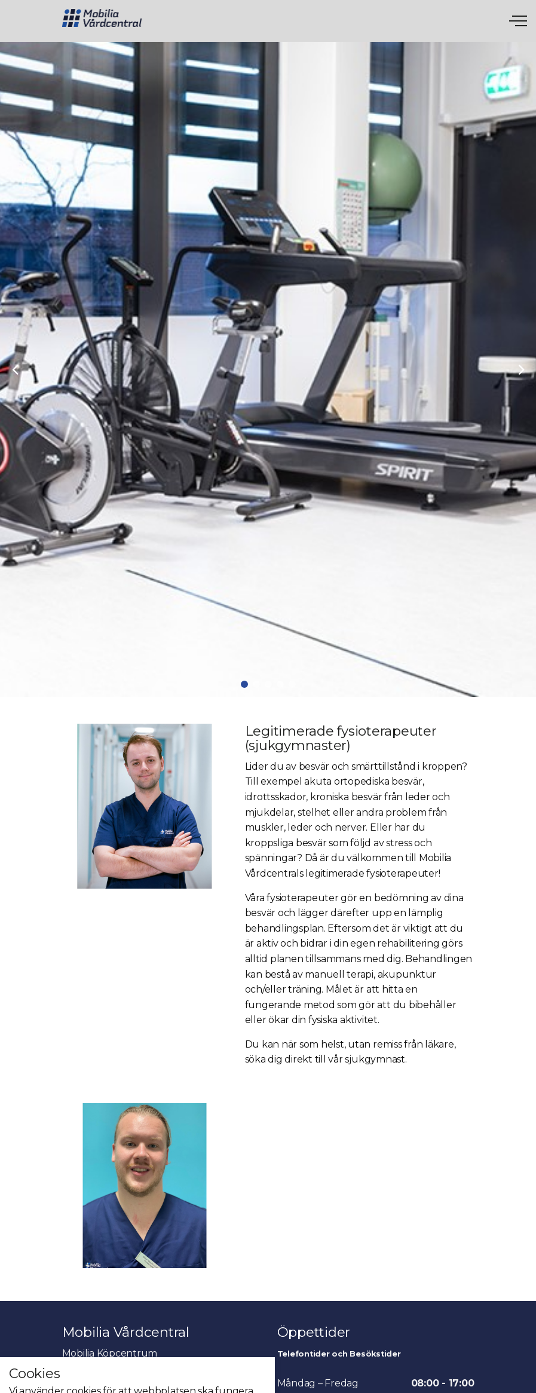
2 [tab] (256, 684)
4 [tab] (280, 684)
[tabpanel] (268, 369)
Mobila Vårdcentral (102, 18)
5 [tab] (292, 684)
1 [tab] (244, 684)
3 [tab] (268, 684)
